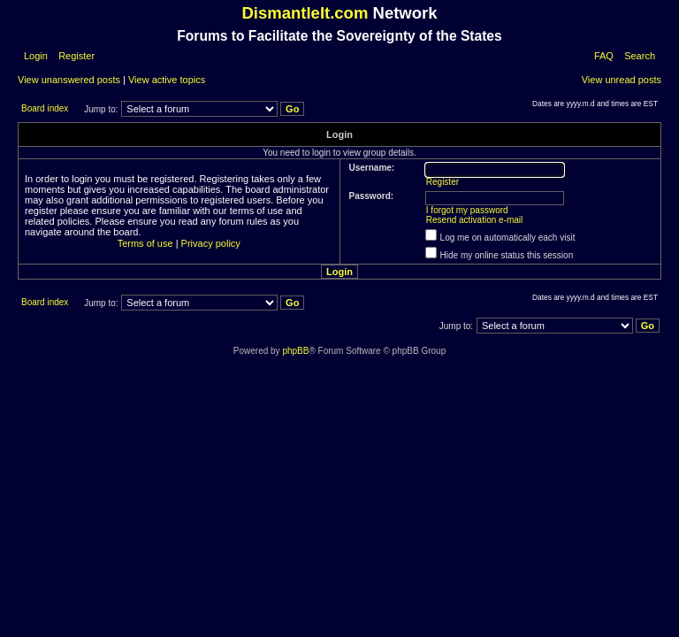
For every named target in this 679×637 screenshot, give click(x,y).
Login (36, 55)
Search (639, 55)
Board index (44, 108)
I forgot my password (467, 210)
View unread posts (621, 79)
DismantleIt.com (304, 13)
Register (75, 55)
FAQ (604, 55)
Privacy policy (210, 243)
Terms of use (145, 243)
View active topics (166, 79)
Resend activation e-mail (474, 220)
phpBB (295, 351)
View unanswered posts (69, 79)
